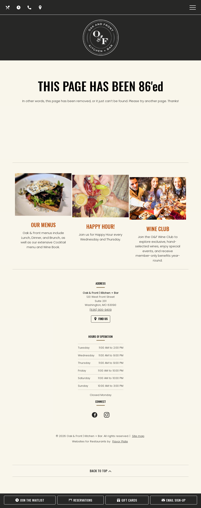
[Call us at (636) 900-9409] (30, 7)
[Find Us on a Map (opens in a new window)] (41, 7)
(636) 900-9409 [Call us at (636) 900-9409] (101, 310)
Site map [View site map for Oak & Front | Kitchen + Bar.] (138, 436)
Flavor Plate (120, 441)
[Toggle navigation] (192, 7)
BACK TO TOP (100, 470)
